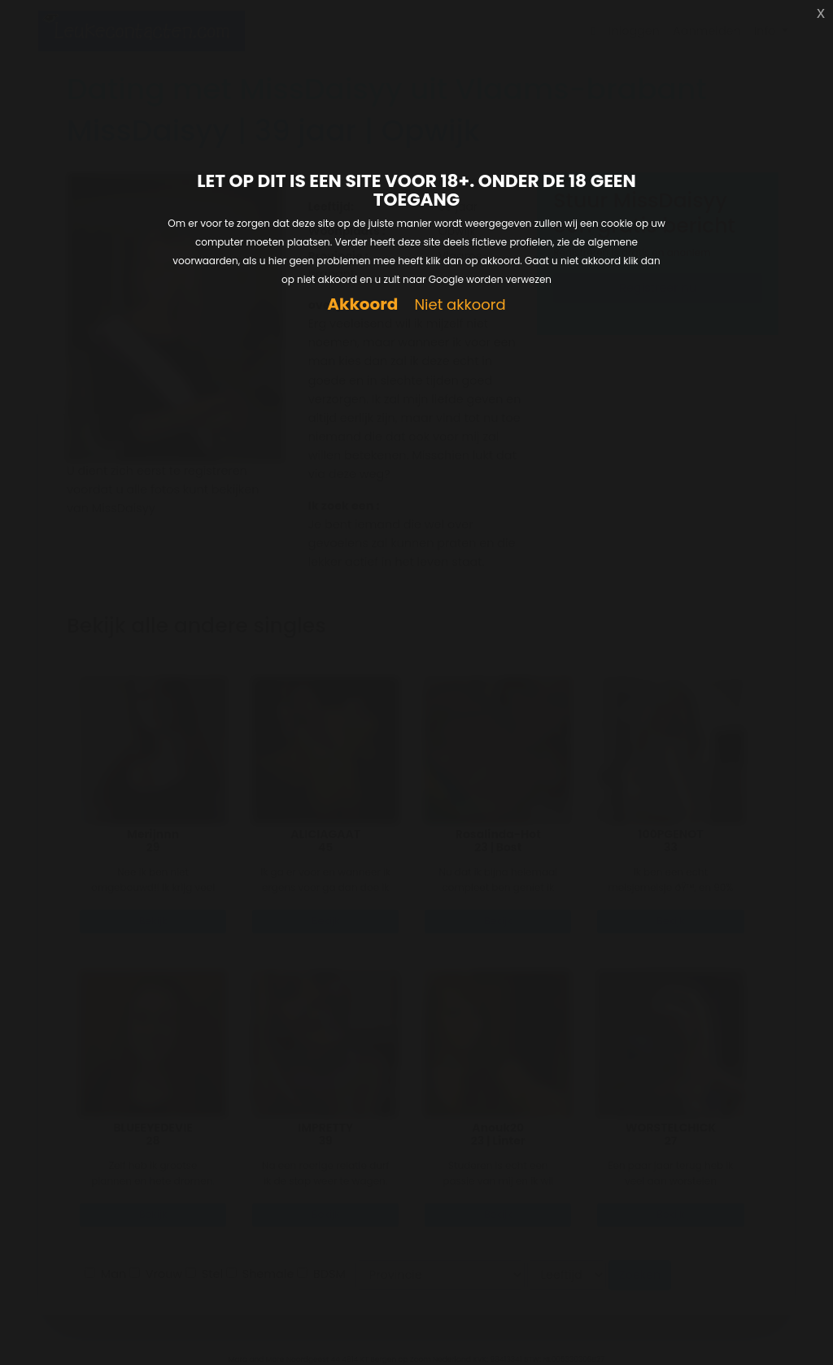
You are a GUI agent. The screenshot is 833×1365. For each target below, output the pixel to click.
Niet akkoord (459, 305)
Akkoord (362, 304)
